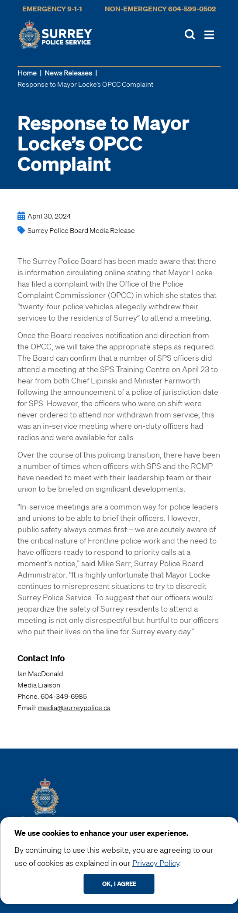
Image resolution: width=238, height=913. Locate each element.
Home (27, 72)
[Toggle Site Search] (190, 34)
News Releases (68, 72)
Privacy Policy (155, 863)
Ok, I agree (119, 883)
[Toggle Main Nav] (209, 34)
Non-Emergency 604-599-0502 (160, 8)
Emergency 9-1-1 (52, 8)
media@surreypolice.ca (74, 707)
